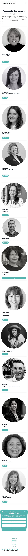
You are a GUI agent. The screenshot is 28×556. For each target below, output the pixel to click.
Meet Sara (5, 97)
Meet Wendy (5, 175)
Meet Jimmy (5, 390)
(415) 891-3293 (14, 541)
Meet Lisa (5, 501)
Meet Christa (5, 215)
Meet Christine (5, 137)
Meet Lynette (5, 61)
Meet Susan (5, 319)
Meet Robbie (5, 242)
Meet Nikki (5, 354)
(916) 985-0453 (14, 540)
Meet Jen (14, 278)
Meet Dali (4, 465)
